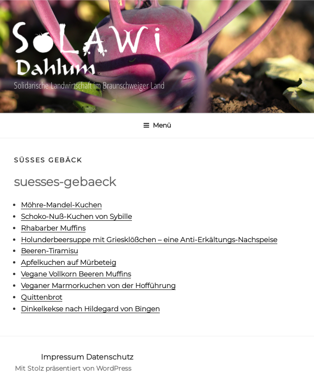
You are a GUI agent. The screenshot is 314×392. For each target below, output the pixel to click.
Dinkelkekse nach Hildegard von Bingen (90, 308)
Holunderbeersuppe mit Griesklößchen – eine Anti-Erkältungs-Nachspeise (149, 239)
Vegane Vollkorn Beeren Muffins (76, 274)
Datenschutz (109, 357)
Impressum (62, 357)
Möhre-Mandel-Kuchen (61, 204)
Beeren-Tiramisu (49, 250)
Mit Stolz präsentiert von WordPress (73, 368)
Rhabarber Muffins (53, 228)
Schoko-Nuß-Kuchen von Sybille (76, 216)
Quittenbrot (41, 297)
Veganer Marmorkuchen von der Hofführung (98, 285)
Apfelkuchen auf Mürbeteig (68, 262)
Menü (157, 125)
